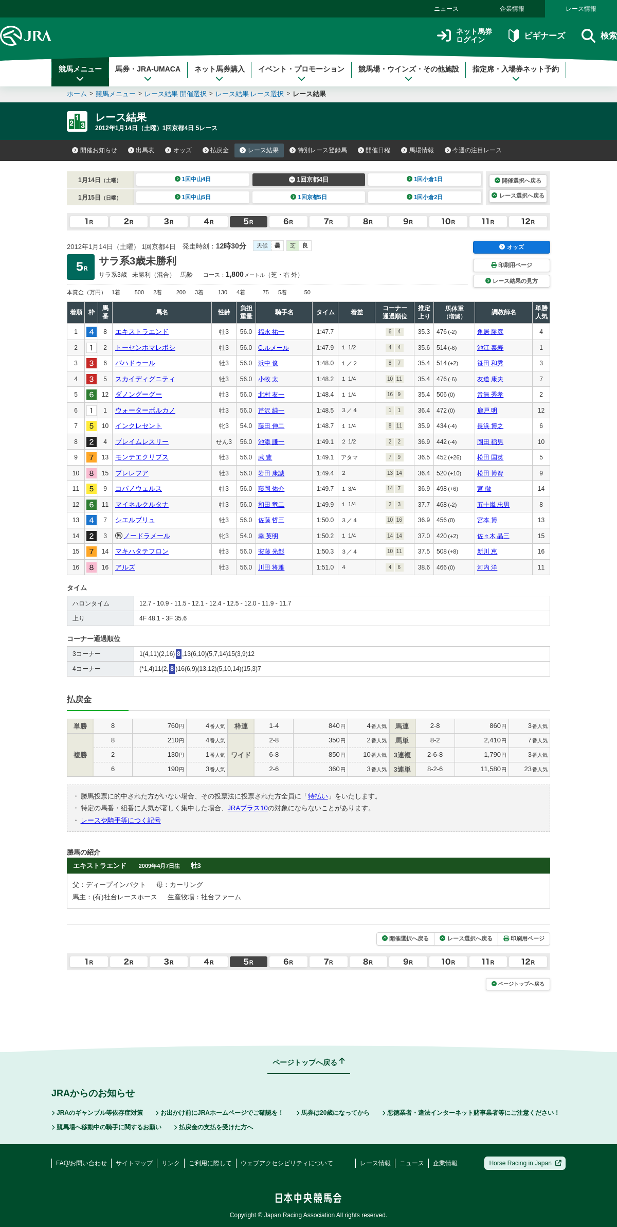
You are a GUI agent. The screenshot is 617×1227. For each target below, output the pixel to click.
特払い (318, 796)
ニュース (446, 8)
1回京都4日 (309, 179)
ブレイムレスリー (142, 442)
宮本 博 (487, 520)
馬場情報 (417, 150)
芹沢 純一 (271, 410)
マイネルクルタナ (142, 504)
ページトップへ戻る (518, 984)
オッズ (178, 150)
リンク (170, 1163)
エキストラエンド (142, 331)
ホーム (77, 94)
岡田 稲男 (490, 442)
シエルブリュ (135, 520)
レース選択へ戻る (518, 195)
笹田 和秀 (490, 363)
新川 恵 (487, 551)
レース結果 (259, 150)
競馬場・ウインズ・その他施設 (408, 73)
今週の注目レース (473, 150)
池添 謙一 (271, 442)
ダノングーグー (138, 394)
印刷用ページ (511, 265)
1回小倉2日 (425, 197)
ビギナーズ (537, 35)
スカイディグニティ (145, 379)
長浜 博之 (490, 426)
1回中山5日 (193, 197)
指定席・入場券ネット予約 (516, 73)
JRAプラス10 (248, 808)
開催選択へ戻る (518, 180)
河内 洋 (487, 567)
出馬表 (141, 150)
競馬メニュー (80, 73)
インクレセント (138, 426)
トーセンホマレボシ (145, 347)
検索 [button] (599, 36)
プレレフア (132, 473)
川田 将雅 (271, 567)
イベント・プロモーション (301, 73)
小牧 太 (268, 379)
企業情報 (512, 8)
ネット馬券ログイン (464, 35)
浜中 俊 (268, 363)
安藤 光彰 (271, 551)
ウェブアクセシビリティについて (287, 1163)
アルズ (125, 567)
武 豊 (265, 457)
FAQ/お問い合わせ (81, 1163)
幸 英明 (268, 536)
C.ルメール (273, 347)
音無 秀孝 (490, 394)
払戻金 (216, 150)
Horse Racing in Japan (525, 1163)
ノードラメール (146, 536)
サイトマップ (134, 1163)
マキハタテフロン (142, 551)
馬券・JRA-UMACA (147, 73)
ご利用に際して (210, 1163)
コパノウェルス (138, 488)
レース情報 (581, 8)
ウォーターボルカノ (145, 410)
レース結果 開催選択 (175, 94)
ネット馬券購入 (219, 73)
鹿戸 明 (487, 410)
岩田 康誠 (271, 473)
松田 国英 (490, 457)
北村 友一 (271, 394)
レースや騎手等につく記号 (121, 820)
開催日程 (374, 150)
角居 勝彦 (490, 331)
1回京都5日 (309, 197)
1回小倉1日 (425, 179)
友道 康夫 (490, 379)
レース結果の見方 (511, 281)
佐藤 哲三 (271, 520)
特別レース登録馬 (318, 150)
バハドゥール (135, 363)
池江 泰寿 (490, 347)
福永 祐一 (271, 331)
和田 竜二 (271, 504)
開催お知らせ (94, 150)
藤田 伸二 (271, 426)
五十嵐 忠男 (493, 504)
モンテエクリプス (142, 457)
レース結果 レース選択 (249, 94)
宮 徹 (484, 488)
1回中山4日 (193, 179)
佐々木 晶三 (493, 536)
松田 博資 (490, 473)
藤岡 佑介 (271, 488)
